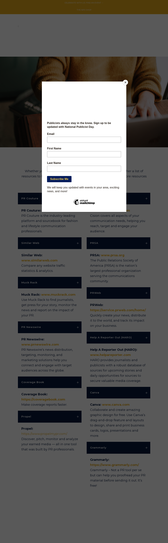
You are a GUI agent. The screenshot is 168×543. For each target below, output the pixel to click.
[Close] (125, 82)
